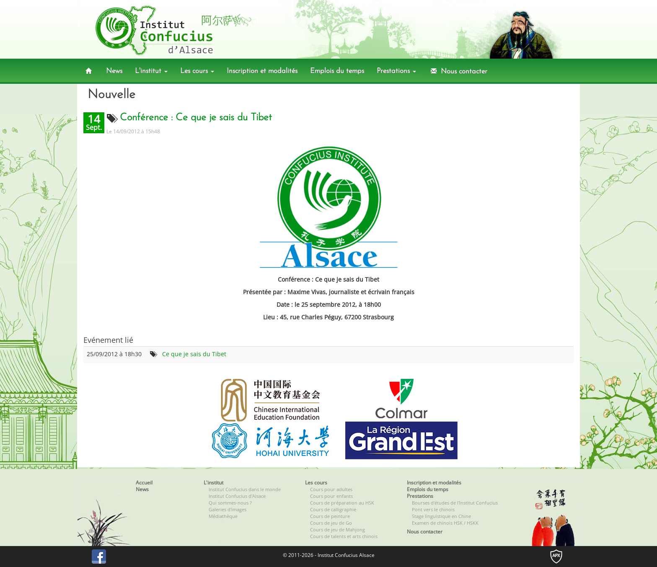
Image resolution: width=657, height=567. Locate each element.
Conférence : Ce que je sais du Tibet (196, 118)
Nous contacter (458, 71)
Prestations (396, 71)
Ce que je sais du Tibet (194, 354)
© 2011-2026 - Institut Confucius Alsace (329, 555)
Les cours (197, 71)
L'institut (151, 71)
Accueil (144, 482)
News (114, 71)
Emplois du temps (337, 71)
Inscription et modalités (262, 71)
